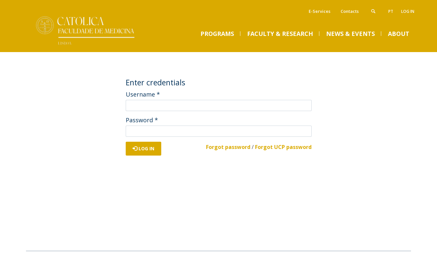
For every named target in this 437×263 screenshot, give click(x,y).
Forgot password (228, 147)
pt (390, 11)
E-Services (319, 11)
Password (142, 120)
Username (143, 94)
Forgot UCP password (283, 147)
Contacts (350, 11)
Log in (407, 11)
